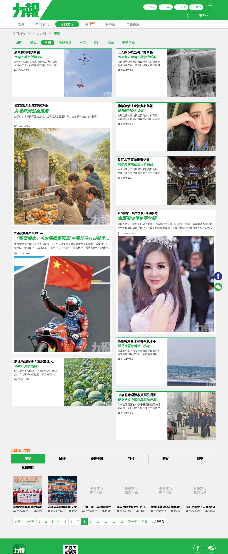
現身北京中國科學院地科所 (137, 400)
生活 (90, 24)
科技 (82, 42)
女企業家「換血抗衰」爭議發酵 (137, 213)
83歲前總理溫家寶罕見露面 (137, 395)
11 (106, 521)
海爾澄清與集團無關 (137, 218)
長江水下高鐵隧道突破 (134, 160)
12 (114, 521)
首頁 (21, 24)
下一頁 (132, 521)
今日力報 (67, 24)
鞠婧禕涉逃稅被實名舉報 (135, 106)
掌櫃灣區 (128, 42)
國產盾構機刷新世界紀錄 (135, 164)
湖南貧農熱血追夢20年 (28, 233)
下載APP (201, 15)
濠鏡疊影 (65, 42)
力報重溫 (132, 24)
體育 (97, 42)
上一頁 (29, 521)
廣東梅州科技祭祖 (27, 52)
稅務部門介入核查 (130, 111)
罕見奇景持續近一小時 (134, 346)
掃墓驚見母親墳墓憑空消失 (31, 105)
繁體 (198, 7)
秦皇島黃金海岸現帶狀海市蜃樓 (140, 341)
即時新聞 (42, 24)
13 (122, 521)
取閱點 (110, 24)
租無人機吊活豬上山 (28, 57)
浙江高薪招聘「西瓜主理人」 (35, 361)
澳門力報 (18, 33)
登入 (152, 7)
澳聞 (19, 42)
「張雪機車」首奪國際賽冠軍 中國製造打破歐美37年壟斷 (62, 238)
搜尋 (168, 7)
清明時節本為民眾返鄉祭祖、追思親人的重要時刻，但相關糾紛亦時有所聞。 (56, 116)
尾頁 (144, 521)
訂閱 (183, 7)
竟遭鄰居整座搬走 (31, 111)
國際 (33, 42)
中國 (48, 42)
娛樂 (111, 42)
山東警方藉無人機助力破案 (137, 57)
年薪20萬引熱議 (25, 366)
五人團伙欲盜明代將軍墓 (135, 52)
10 (98, 521)
